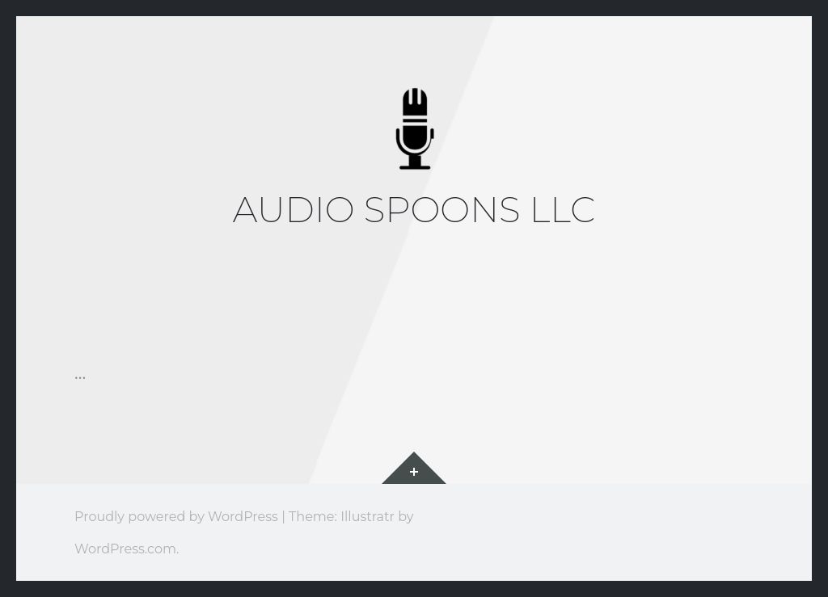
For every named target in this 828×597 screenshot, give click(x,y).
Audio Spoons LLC (414, 209)
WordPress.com (125, 548)
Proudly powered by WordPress (176, 516)
